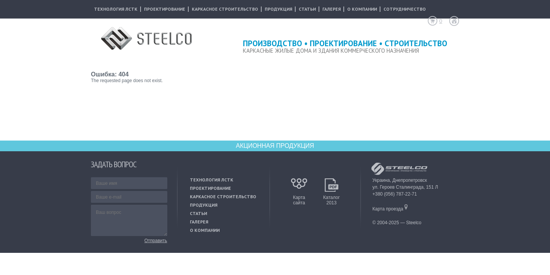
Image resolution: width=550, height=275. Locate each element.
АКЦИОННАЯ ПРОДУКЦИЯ (275, 145)
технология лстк (116, 9)
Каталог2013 (331, 198)
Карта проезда (390, 209)
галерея (331, 9)
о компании (362, 9)
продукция (278, 9)
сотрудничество (404, 9)
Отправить (155, 240)
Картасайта (299, 198)
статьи (307, 9)
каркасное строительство (225, 9)
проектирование (164, 9)
